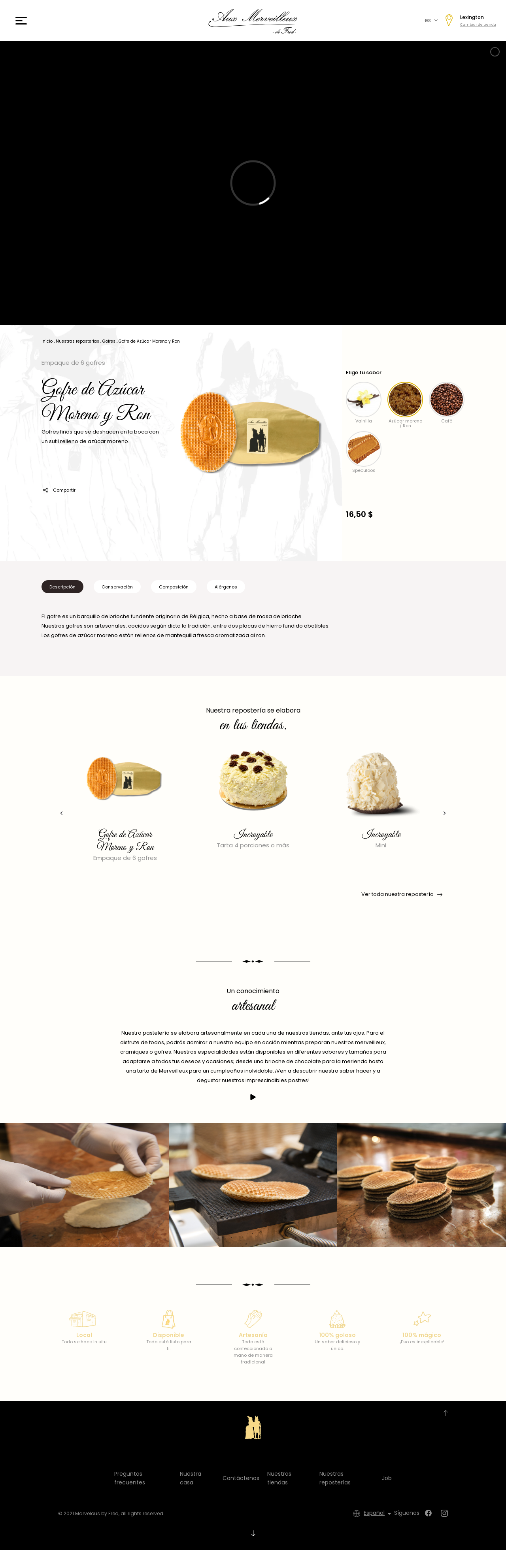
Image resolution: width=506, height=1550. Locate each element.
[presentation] (61, 813)
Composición (174, 587)
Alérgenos (226, 587)
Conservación (117, 587)
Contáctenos (241, 1478)
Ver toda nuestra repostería (401, 894)
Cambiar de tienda (478, 24)
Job (387, 1478)
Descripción (62, 587)
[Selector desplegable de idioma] (379, 1513)
